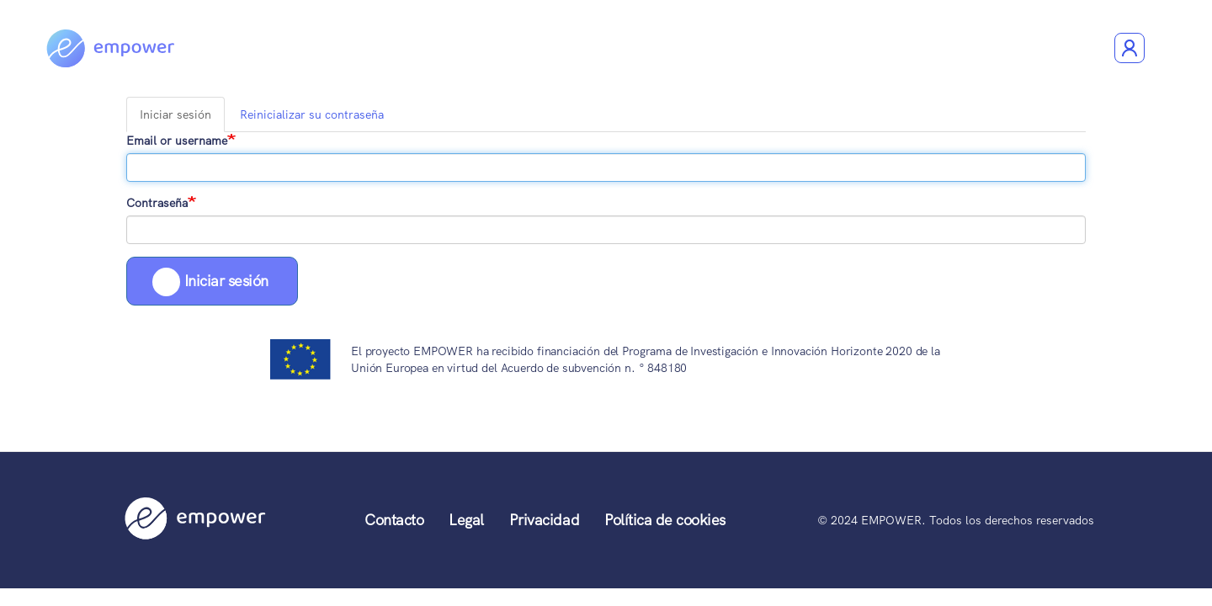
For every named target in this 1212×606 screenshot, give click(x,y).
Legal (466, 519)
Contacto (393, 519)
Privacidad (544, 519)
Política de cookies (665, 519)
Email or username (176, 140)
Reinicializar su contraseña (312, 114)
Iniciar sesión (179, 119)
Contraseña (157, 202)
